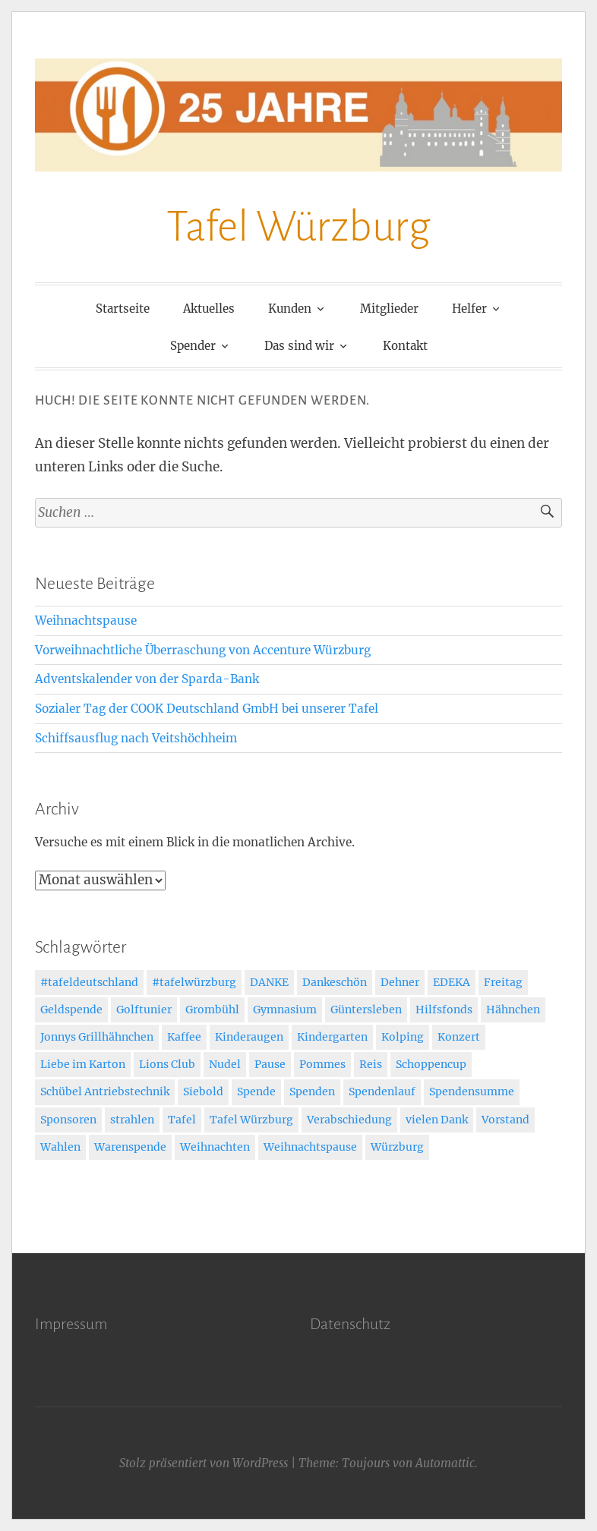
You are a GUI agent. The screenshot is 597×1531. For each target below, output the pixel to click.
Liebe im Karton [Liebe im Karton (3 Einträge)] (82, 1064)
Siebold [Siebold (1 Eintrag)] (203, 1091)
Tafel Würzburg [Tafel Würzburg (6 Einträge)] (251, 1119)
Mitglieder (389, 308)
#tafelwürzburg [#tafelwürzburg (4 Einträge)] (194, 982)
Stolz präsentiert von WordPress (203, 1463)
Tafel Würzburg (298, 227)
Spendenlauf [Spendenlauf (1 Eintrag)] (382, 1091)
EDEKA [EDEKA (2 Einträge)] (451, 982)
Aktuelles (209, 308)
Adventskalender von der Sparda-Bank (147, 679)
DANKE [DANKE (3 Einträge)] (269, 982)
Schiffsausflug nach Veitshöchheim (136, 738)
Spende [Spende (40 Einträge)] (256, 1091)
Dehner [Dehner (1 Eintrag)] (400, 982)
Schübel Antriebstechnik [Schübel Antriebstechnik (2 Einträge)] (104, 1091)
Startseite (123, 308)
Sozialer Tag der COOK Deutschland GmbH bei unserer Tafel (206, 708)
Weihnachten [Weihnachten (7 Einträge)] (215, 1147)
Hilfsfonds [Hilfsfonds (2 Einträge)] (443, 1009)
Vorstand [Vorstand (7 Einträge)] (505, 1119)
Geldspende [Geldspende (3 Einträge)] (71, 1009)
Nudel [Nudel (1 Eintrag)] (225, 1064)
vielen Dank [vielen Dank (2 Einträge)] (437, 1119)
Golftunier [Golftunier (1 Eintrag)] (144, 1009)
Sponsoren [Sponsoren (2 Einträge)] (68, 1119)
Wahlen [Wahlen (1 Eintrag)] (60, 1147)
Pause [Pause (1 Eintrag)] (270, 1064)
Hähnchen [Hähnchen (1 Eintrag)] (513, 1009)
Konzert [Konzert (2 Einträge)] (458, 1037)
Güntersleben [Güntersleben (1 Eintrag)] (366, 1009)
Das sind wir (299, 346)
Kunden (289, 308)
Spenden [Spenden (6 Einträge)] (312, 1091)
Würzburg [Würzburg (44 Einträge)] (397, 1147)
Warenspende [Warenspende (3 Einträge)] (130, 1147)
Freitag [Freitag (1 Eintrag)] (503, 982)
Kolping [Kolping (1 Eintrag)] (402, 1037)
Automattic (445, 1463)
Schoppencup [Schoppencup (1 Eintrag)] (431, 1064)
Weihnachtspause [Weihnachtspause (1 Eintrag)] (310, 1147)
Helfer (469, 308)
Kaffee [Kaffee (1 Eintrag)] (184, 1037)
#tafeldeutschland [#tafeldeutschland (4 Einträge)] (89, 982)
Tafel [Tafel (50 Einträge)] (182, 1119)
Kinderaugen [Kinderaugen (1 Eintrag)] (249, 1037)
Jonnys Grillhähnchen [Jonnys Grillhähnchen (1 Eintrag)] (96, 1037)
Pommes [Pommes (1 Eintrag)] (322, 1064)
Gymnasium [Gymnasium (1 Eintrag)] (285, 1009)
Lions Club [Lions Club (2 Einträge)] (167, 1064)
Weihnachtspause (86, 620)
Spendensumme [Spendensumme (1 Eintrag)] (471, 1091)
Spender (193, 346)
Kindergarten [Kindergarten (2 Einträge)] (332, 1037)
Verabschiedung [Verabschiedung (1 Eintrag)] (349, 1119)
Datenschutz (350, 1323)
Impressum (71, 1323)
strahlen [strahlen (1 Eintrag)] (132, 1119)
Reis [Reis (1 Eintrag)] (370, 1064)
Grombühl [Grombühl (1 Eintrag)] (212, 1009)
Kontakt (405, 346)
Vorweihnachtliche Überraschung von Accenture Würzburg (203, 650)
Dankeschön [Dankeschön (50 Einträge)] (334, 982)
